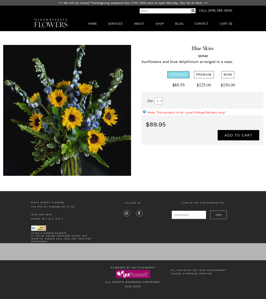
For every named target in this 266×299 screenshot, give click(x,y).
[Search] (165, 10)
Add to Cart (238, 135)
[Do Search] (193, 10)
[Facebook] (139, 213)
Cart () (226, 23)
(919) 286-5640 (41, 215)
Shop (160, 23)
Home (92, 23)
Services (115, 23)
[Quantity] (159, 101)
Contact (201, 23)
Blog (179, 23)
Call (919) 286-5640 (215, 10)
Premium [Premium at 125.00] (204, 74)
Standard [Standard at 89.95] (178, 74)
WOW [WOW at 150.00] (228, 74)
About (139, 23)
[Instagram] (127, 213)
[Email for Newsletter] (189, 215)
